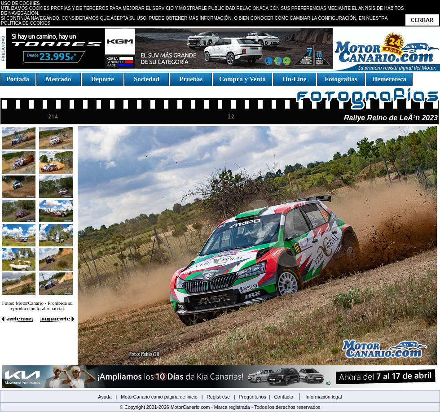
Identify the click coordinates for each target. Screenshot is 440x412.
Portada (17, 79)
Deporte (102, 79)
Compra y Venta (242, 79)
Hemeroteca (389, 79)
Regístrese (218, 396)
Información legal (323, 396)
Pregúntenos (252, 396)
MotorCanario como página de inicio (159, 396)
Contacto (283, 396)
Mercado (58, 79)
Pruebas (191, 79)
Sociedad (147, 79)
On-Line (294, 79)
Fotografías (341, 79)
